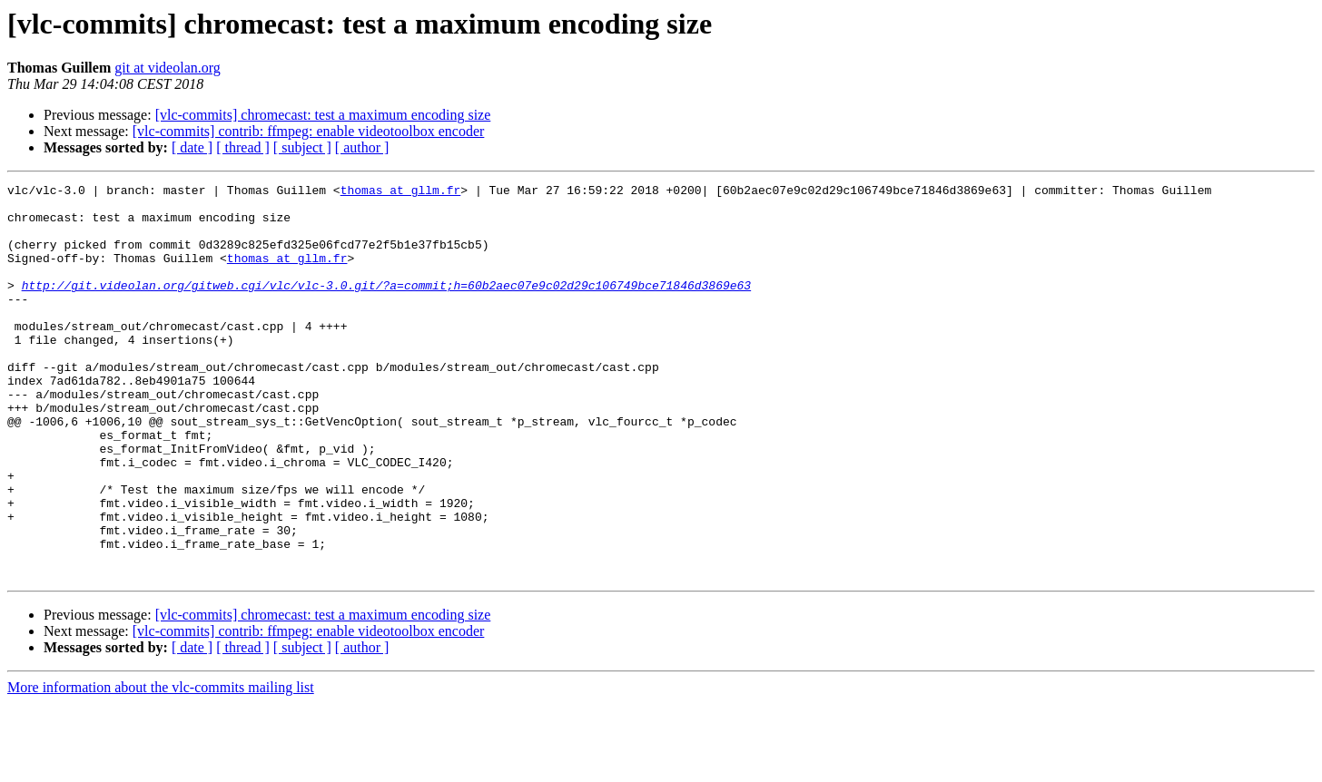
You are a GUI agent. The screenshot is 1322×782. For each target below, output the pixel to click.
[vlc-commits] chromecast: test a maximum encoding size (323, 114)
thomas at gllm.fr (400, 192)
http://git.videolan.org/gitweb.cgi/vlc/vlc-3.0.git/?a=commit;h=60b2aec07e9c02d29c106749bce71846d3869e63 (386, 306)
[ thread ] (243, 147)
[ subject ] (302, 147)
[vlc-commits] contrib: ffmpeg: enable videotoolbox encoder (309, 131)
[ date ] (192, 147)
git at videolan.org (167, 67)
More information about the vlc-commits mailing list (160, 766)
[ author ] (362, 147)
